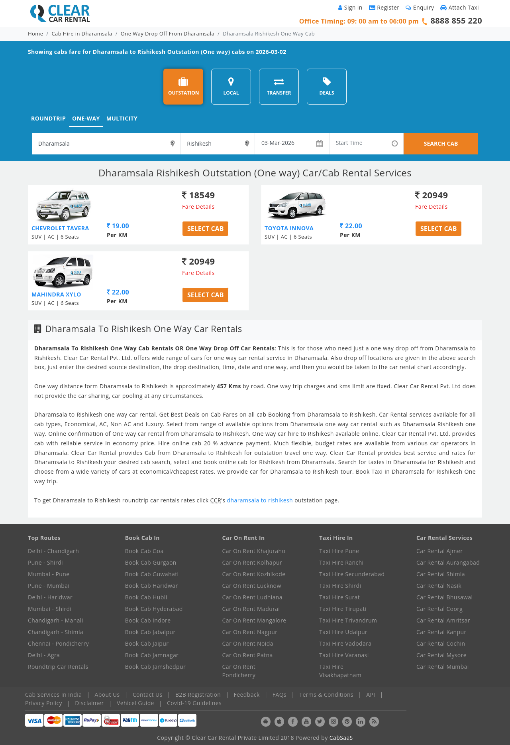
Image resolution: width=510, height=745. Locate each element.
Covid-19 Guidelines (194, 703)
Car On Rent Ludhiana (252, 597)
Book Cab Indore (148, 620)
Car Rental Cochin (440, 643)
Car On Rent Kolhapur (252, 562)
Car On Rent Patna (247, 655)
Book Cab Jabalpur (150, 632)
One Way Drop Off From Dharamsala (167, 33)
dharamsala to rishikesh (261, 500)
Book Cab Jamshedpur (155, 666)
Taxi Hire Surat (339, 597)
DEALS (326, 86)
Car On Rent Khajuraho (254, 551)
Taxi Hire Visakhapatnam (340, 671)
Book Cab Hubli (146, 597)
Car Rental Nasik (438, 585)
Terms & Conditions (326, 694)
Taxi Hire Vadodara (345, 643)
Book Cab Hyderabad (154, 609)
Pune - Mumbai (48, 585)
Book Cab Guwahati (152, 574)
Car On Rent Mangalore (254, 620)
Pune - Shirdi (45, 562)
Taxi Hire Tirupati (343, 609)
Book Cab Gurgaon (151, 562)
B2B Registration (198, 694)
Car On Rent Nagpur (250, 632)
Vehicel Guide (135, 703)
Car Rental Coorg (439, 609)
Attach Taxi (459, 7)
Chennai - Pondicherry (58, 643)
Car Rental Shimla (440, 574)
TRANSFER (279, 86)
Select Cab (205, 228)
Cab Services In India (53, 694)
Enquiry (420, 7)
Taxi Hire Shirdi (340, 585)
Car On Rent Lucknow (251, 585)
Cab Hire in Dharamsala (82, 33)
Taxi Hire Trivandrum (348, 620)
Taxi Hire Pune (339, 551)
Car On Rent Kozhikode (254, 574)
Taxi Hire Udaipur (343, 632)
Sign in (350, 7)
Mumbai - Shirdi (49, 609)
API (370, 694)
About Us (107, 694)
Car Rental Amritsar (443, 620)
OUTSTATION (183, 86)
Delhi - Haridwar (50, 597)
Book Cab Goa (144, 551)
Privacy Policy (43, 703)
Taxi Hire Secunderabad (351, 574)
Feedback (247, 694)
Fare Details (198, 206)
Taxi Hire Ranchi (341, 562)
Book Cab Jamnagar (151, 655)
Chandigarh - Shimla (55, 632)
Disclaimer (89, 703)
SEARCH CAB (441, 143)
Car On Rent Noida (247, 643)
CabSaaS (341, 737)
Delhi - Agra (44, 655)
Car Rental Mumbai (442, 666)
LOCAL (231, 86)
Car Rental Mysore (441, 655)
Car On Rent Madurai (251, 609)
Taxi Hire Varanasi (344, 655)
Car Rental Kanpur (441, 632)
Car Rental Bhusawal (444, 597)
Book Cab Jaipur (147, 643)
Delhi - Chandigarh (53, 551)
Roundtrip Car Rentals (58, 666)
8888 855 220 (456, 20)
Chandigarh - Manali (55, 620)
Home (35, 33)
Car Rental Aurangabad (448, 562)
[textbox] (105, 143)
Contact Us (148, 694)
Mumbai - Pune (48, 574)
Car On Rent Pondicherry (239, 671)
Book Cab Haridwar (151, 585)
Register (384, 7)
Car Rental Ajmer (439, 551)
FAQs (279, 694)
